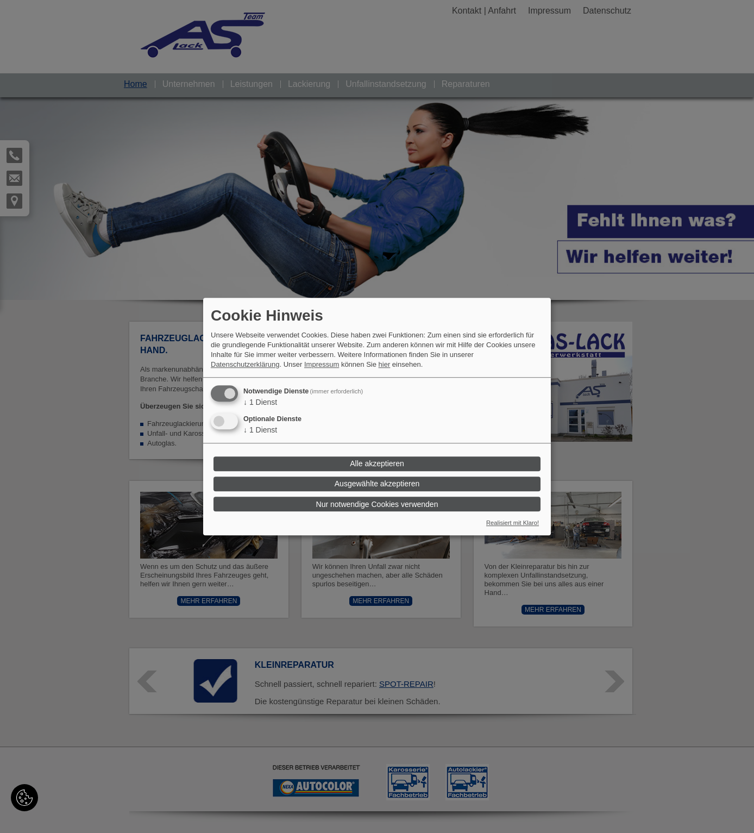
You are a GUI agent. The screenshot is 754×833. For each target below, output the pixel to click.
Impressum (321, 364)
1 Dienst (260, 402)
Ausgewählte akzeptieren (377, 484)
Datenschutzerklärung (245, 364)
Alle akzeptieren (377, 464)
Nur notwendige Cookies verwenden (377, 504)
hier (385, 364)
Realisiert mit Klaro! (512, 522)
